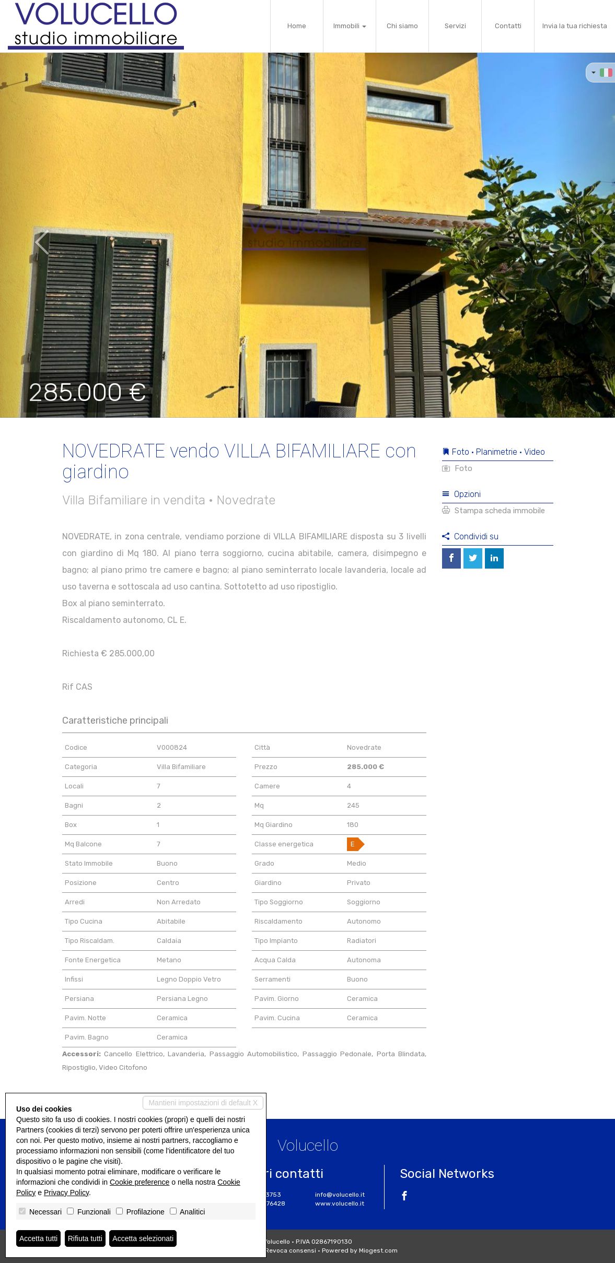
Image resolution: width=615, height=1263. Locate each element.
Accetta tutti (38, 1238)
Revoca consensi (290, 1250)
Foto (457, 468)
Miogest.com (378, 1250)
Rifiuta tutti (85, 1238)
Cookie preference (139, 1182)
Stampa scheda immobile (493, 510)
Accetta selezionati (142, 1238)
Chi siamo (402, 26)
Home (296, 26)
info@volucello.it (340, 1194)
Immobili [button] (349, 26)
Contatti (508, 26)
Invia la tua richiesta (574, 26)
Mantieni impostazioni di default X (203, 1103)
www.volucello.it (339, 1203)
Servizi (455, 26)
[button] (31, 235)
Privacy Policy (66, 1192)
